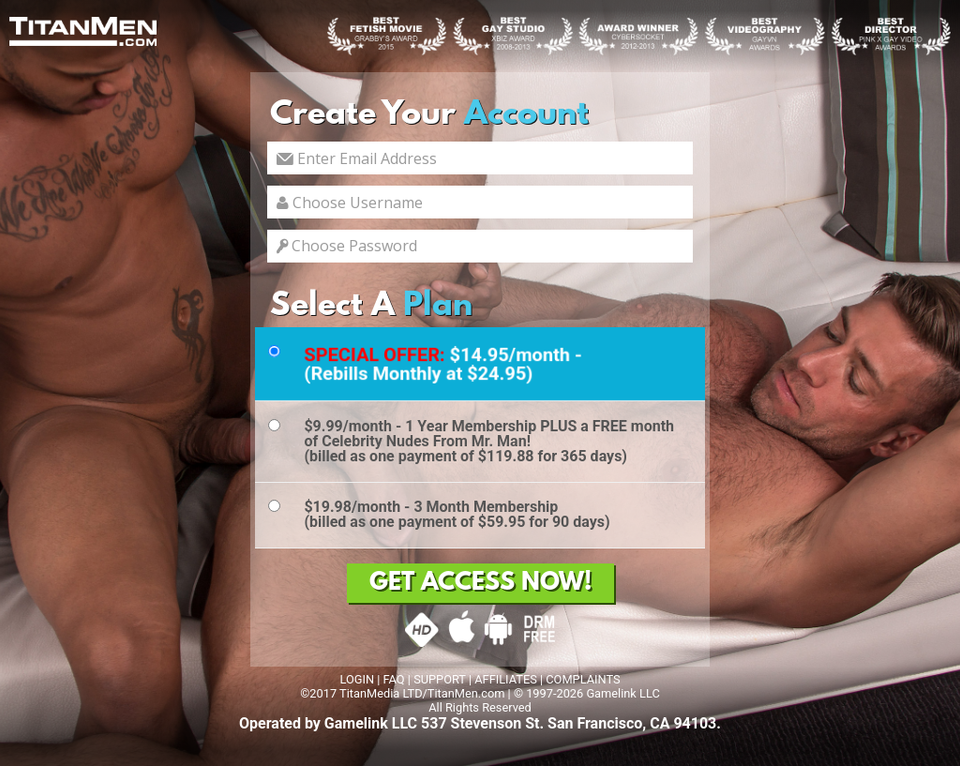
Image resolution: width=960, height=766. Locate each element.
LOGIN (356, 679)
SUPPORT (439, 679)
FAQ (394, 679)
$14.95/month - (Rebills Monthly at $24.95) (443, 363)
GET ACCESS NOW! (480, 583)
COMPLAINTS (583, 679)
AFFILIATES (505, 679)
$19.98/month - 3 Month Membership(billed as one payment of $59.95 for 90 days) (456, 514)
